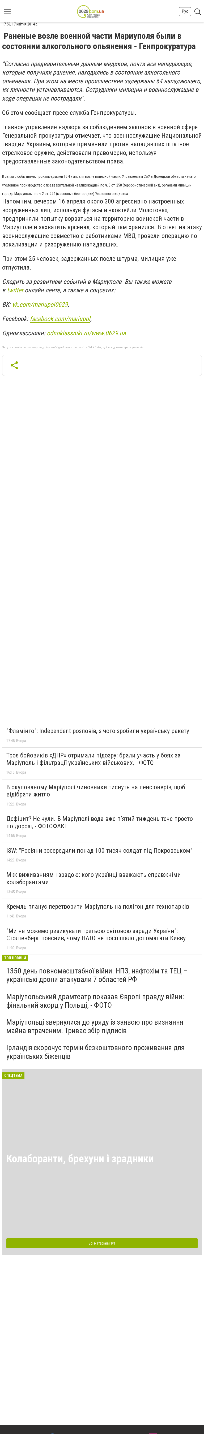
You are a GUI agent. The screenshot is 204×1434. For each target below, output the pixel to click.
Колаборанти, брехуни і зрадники (80, 1159)
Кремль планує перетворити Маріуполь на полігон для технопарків (97, 906)
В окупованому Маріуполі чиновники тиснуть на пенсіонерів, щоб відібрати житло (95, 790)
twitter (15, 290)
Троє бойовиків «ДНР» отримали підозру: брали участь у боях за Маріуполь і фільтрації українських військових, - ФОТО (93, 759)
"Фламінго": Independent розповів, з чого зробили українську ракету (97, 731)
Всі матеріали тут (102, 1243)
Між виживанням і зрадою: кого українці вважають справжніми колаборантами (93, 878)
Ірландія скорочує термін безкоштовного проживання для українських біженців (95, 1051)
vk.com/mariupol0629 (40, 304)
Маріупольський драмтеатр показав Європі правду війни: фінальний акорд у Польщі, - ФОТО (95, 1001)
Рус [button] (185, 11)
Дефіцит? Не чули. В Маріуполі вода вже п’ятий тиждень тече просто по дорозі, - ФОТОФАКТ (99, 822)
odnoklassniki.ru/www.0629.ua (86, 333)
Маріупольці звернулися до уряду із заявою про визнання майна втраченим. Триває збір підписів (94, 1026)
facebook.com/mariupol (60, 319)
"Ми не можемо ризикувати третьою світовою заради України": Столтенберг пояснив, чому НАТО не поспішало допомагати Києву (96, 934)
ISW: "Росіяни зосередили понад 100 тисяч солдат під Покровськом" (99, 850)
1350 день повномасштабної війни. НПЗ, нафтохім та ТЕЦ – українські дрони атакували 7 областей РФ (97, 975)
